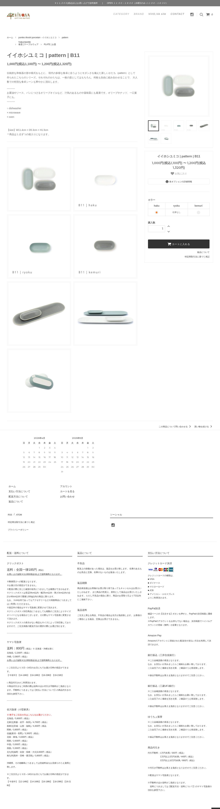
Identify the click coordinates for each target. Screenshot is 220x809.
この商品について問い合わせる (175, 426)
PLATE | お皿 (50, 44)
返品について (203, 252)
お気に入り (179, 173)
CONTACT (178, 14)
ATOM (17, 513)
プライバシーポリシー (19, 523)
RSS (9, 513)
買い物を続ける (203, 426)
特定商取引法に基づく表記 (197, 256)
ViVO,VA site (157, 14)
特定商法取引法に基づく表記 (22, 518)
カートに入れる (178, 244)
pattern (65, 37)
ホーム (10, 37)
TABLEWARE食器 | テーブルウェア (28, 43)
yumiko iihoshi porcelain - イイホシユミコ (37, 37)
